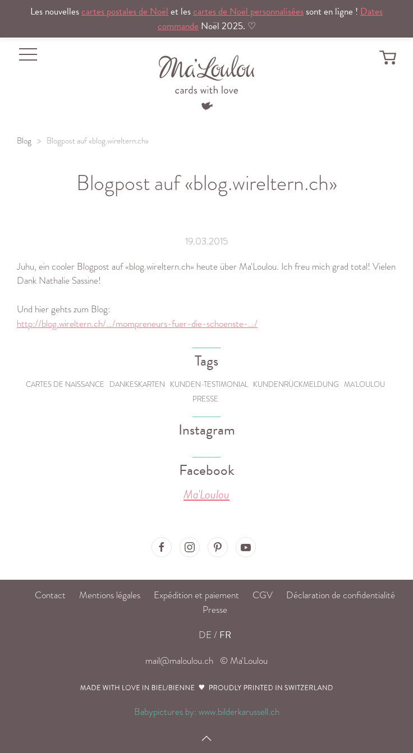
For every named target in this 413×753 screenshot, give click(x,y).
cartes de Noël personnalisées (248, 11)
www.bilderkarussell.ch (239, 712)
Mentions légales (109, 595)
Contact (50, 595)
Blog (24, 141)
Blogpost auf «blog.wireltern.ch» (98, 141)
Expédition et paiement (196, 595)
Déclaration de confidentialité (340, 595)
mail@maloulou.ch (179, 661)
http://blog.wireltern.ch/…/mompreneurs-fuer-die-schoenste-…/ (137, 324)
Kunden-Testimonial (209, 384)
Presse (205, 399)
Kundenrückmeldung (296, 384)
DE (205, 635)
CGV (263, 595)
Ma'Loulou (364, 384)
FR (225, 635)
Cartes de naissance (65, 384)
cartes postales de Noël (124, 11)
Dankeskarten (137, 384)
